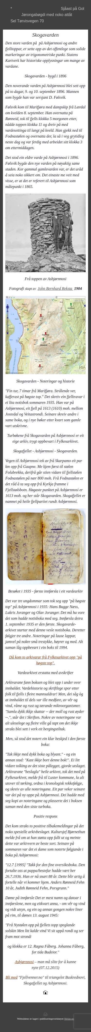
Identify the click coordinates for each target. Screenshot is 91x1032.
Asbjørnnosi (24, 962)
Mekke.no (69, 1018)
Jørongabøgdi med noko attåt (46, 15)
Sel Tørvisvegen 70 (27, 21)
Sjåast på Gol (72, 9)
